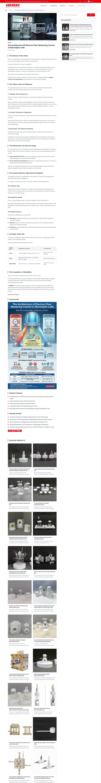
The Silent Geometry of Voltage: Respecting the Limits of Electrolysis (29, 417)
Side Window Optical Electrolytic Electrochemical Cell (17, 640)
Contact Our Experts (13, 294)
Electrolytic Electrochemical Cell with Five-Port (23, 403)
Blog (85, 1)
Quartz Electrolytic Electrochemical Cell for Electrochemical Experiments (44, 640)
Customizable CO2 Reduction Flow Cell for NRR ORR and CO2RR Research (19, 777)
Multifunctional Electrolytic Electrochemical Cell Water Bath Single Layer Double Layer (19, 709)
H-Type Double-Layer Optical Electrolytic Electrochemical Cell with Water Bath (44, 606)
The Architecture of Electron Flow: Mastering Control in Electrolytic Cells (29, 10)
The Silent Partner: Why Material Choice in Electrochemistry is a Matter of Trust (32, 427)
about (80, 1)
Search (91, 15)
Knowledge (53, 5)
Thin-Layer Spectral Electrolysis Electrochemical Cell (42, 709)
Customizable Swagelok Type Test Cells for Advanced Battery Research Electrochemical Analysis (44, 777)
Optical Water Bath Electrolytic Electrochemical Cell (42, 674)
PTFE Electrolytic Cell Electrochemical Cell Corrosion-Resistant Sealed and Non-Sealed (19, 469)
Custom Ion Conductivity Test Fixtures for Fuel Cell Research (19, 743)
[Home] (6, 10)
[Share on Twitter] (14, 431)
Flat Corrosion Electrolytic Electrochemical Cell (44, 572)
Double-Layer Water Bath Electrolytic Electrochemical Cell (18, 606)
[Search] (94, 5)
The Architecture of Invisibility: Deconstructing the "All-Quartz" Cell (28, 422)
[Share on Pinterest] (16, 431)
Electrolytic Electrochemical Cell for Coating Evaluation (43, 538)
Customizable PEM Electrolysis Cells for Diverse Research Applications (19, 674)
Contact (71, 5)
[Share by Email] (18, 431)
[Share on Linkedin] (11, 431)
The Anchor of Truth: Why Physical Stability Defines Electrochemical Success (31, 419)
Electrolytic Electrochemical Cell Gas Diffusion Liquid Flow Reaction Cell (30, 408)
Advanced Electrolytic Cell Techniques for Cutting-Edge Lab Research (29, 424)
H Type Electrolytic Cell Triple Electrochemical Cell (23, 406)
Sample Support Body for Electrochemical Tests (44, 743)
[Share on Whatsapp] (21, 431)
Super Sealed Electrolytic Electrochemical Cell (22, 401)
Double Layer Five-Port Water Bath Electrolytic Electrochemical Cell (18, 572)
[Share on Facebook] (9, 431)
